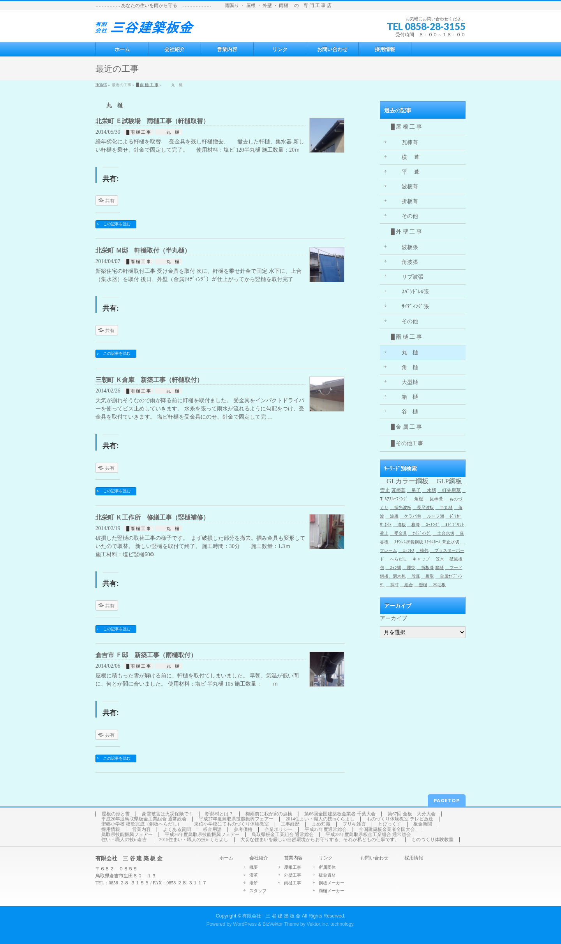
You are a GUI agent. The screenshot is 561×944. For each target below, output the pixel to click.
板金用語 (212, 829)
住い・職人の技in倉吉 (124, 839)
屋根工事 (292, 867)
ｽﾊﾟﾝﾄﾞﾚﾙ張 (410, 292)
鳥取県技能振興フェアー (127, 834)
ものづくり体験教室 (432, 839)
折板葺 (404, 201)
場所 (253, 882)
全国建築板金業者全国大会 (387, 829)
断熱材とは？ (219, 814)
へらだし (396, 559)
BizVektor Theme (281, 924)
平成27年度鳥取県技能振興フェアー (236, 819)
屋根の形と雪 (116, 814)
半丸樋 (444, 507)
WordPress (245, 924)
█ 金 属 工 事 (406, 427)
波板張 (404, 247)
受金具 (398, 533)
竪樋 (421, 585)
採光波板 (400, 507)
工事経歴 (290, 824)
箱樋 (439, 568)
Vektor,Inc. (318, 924)
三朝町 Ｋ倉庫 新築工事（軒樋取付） (149, 380)
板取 (427, 576)
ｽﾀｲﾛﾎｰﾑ (432, 542)
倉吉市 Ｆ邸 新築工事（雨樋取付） (146, 655)
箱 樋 (404, 397)
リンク (326, 858)
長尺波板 (423, 507)
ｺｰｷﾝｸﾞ (431, 524)
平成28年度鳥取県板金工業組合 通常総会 (368, 834)
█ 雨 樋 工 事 (147, 85)
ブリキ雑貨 (354, 824)
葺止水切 (450, 542)
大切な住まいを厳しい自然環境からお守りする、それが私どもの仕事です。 (319, 839)
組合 (406, 585)
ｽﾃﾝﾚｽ (407, 550)
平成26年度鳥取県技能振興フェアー (202, 834)
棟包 (422, 550)
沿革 (253, 875)
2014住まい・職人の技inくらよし (320, 819)
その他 (404, 216)
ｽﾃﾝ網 (393, 568)
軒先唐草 (449, 490)
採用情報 (110, 829)
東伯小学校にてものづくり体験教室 (231, 824)
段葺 (413, 576)
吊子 (414, 490)
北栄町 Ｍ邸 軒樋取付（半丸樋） (143, 250)
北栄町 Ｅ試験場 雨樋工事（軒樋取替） (152, 121)
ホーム (226, 858)
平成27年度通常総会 (326, 829)
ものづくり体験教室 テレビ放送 (400, 819)
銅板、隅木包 (393, 576)
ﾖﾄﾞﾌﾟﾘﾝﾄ (452, 524)
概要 (253, 867)
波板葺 (404, 186)
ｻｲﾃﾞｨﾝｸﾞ (419, 533)
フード (453, 568)
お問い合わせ (374, 858)
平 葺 (405, 172)
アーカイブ (393, 618)
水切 (429, 490)
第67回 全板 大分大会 (412, 814)
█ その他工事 (407, 443)
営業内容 (141, 829)
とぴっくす (389, 824)
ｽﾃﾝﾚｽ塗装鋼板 (406, 542)
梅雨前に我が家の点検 (268, 814)
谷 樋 (404, 412)
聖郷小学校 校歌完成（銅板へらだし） (141, 824)
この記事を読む (117, 224)
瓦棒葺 (404, 142)
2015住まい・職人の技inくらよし (193, 839)
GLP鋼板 (446, 481)
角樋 (416, 499)
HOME (101, 85)
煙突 (408, 568)
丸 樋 (168, 132)
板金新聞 (422, 824)
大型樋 (404, 382)
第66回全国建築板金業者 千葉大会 (340, 814)
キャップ (419, 559)
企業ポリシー (279, 829)
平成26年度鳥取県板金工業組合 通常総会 (144, 819)
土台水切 (443, 533)
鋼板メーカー (331, 882)
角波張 (404, 262)
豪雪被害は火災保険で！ (167, 814)
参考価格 (243, 829)
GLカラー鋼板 (404, 481)
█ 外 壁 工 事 (406, 232)
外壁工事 (292, 875)
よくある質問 (177, 829)
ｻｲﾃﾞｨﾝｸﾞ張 (410, 306)
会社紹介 (258, 858)
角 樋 (404, 367)
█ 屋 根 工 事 (406, 127)
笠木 (437, 559)
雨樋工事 (292, 882)
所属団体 (327, 867)
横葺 (413, 524)
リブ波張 (407, 277)
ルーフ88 (433, 516)
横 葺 (405, 157)
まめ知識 (321, 824)
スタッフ (257, 890)
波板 (392, 516)
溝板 (399, 524)
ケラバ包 (410, 516)
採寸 (392, 585)
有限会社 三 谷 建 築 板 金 (271, 916)
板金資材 (327, 875)
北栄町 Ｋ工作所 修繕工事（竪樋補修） (152, 517)
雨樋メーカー (331, 890)
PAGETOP (447, 800)
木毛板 (437, 585)
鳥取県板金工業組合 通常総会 (283, 834)
